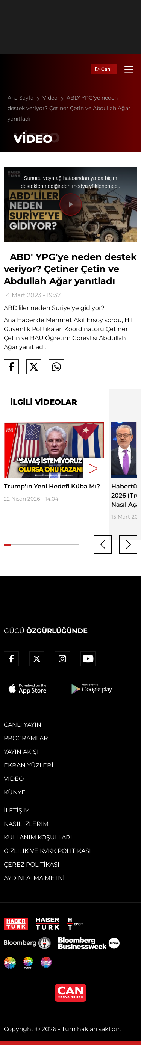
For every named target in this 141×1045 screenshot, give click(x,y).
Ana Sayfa (25, 97)
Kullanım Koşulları (38, 837)
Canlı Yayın (22, 724)
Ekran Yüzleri (28, 765)
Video (54, 97)
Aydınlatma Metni (34, 878)
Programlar (26, 738)
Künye (15, 792)
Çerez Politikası (31, 864)
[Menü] (128, 69)
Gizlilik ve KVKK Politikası (47, 850)
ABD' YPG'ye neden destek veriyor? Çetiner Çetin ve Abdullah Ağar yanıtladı (69, 108)
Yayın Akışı (21, 751)
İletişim (17, 810)
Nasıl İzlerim (26, 823)
